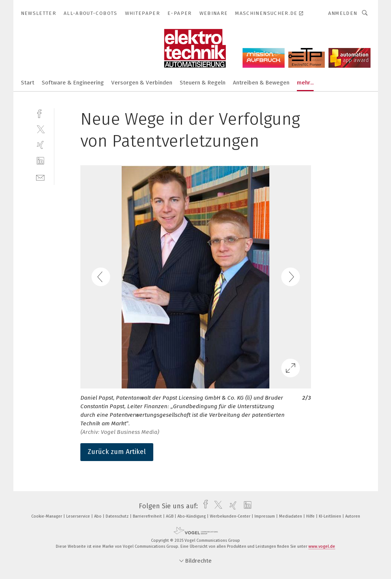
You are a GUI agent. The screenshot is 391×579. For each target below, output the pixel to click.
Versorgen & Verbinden (141, 82)
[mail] (40, 177)
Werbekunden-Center (230, 516)
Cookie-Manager (47, 516)
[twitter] (40, 129)
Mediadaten (291, 516)
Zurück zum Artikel (117, 452)
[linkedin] (40, 161)
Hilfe (311, 516)
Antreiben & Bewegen (261, 82)
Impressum (265, 516)
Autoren (352, 516)
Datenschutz (118, 516)
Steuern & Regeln (202, 82)
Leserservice (78, 516)
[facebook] (40, 113)
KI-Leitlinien (330, 516)
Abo (98, 516)
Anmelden (343, 13)
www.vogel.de (321, 546)
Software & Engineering (73, 82)
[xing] (40, 145)
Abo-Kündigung (192, 516)
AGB (170, 516)
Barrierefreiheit (148, 516)
